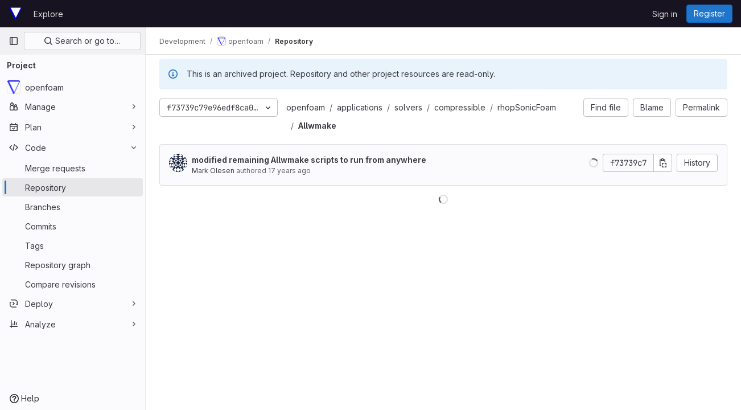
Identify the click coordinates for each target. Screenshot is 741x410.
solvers (408, 107)
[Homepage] (15, 14)
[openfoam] (72, 87)
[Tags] (72, 245)
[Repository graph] (72, 265)
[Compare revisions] (72, 284)
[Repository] (72, 187)
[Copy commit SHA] (663, 163)
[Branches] (72, 207)
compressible (459, 107)
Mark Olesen (213, 170)
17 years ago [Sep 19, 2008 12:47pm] (289, 170)
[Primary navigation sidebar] (14, 41)
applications (359, 107)
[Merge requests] (72, 168)
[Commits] (72, 226)
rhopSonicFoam (526, 107)
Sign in (664, 14)
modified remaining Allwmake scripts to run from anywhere (309, 160)
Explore (48, 14)
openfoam (305, 107)
